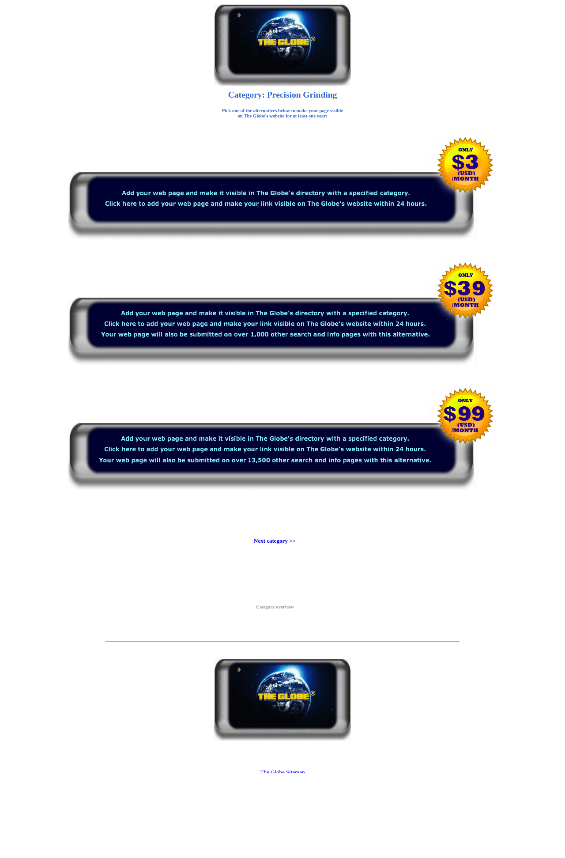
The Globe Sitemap (282, 772)
